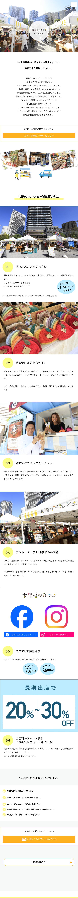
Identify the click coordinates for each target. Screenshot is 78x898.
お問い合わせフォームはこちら (39, 135)
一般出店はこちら (39, 862)
